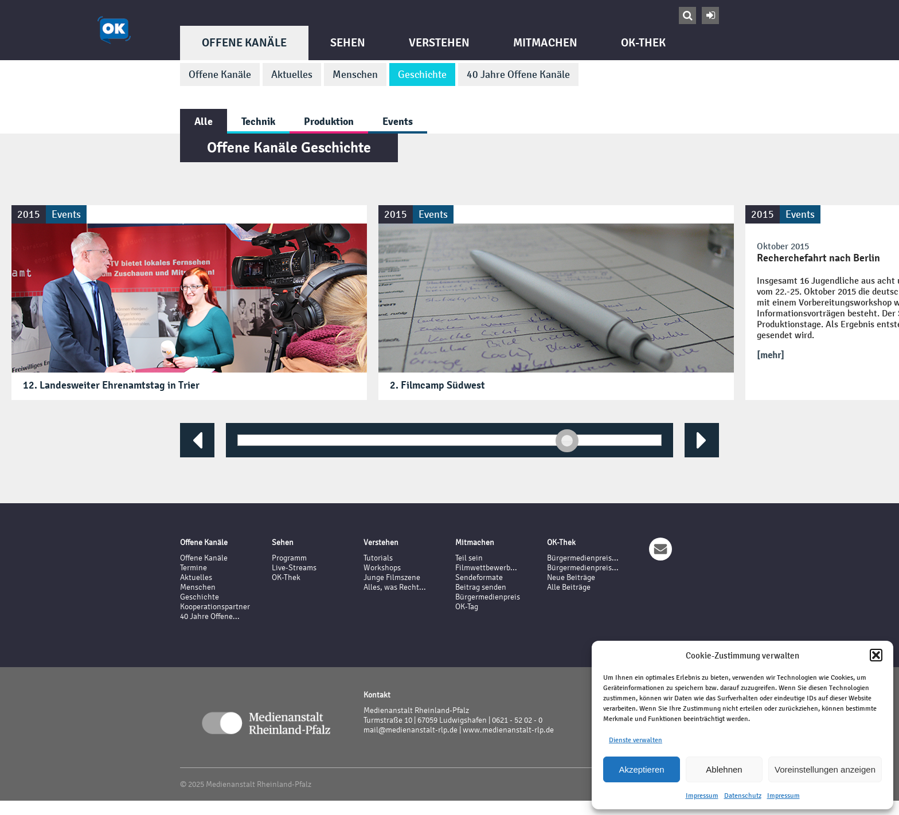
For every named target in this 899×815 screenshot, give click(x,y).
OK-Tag (466, 607)
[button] (876, 655)
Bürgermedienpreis (487, 597)
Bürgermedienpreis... (583, 558)
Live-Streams (294, 568)
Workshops (382, 568)
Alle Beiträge (569, 587)
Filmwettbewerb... (486, 568)
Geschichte (422, 74)
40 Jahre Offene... (210, 616)
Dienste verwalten (635, 740)
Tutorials (378, 558)
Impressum (702, 796)
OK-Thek (643, 43)
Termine (193, 568)
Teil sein (469, 558)
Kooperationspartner (215, 607)
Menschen (355, 74)
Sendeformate (479, 577)
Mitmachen (545, 43)
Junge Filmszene (391, 577)
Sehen (347, 43)
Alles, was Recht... (394, 587)
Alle (203, 121)
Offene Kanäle (244, 43)
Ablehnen (724, 769)
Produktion (329, 121)
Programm (289, 558)
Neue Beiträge (571, 577)
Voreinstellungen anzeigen (825, 769)
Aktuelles (291, 74)
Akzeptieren (641, 769)
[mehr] (770, 355)
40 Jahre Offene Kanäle (518, 74)
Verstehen (439, 43)
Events (397, 121)
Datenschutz (742, 796)
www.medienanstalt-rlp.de (508, 730)
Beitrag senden (480, 587)
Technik (258, 121)
